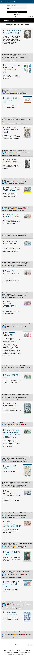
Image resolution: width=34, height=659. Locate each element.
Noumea (10, 118)
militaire (24, 54)
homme (15, 20)
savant (3, 90)
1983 (25, 150)
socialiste (4, 603)
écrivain (29, 178)
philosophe (4, 55)
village (14, 514)
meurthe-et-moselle (17, 234)
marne (4, 458)
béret (5, 457)
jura (19, 89)
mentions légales (21, 654)
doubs (13, 457)
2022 (24, 365)
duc (23, 571)
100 (32, 16)
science (12, 458)
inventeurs (29, 457)
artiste (5, 262)
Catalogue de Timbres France (9, 1)
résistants (9, 294)
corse (11, 54)
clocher (5, 512)
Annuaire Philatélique (12, 652)
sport (26, 482)
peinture (4, 572)
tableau (8, 572)
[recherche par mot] (17, 5)
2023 (20, 118)
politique (10, 55)
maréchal (20, 512)
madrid (14, 178)
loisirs (22, 482)
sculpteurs (14, 263)
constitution (6, 54)
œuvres (26, 323)
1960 (9, 396)
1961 (29, 207)
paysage (30, 512)
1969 (13, 572)
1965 (22, 422)
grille (10, 394)
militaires (27, 292)
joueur (18, 482)
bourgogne (9, 571)
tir (29, 482)
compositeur (6, 422)
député (5, 601)
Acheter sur (11, 57)
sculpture (19, 263)
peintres (4, 263)
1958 (11, 483)
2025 (15, 55)
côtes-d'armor (12, 292)
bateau (9, 262)
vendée (9, 514)
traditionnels (5, 483)
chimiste (11, 89)
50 (30, 16)
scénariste (25, 178)
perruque (19, 394)
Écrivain (19, 365)
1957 (23, 458)
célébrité (14, 571)
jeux (15, 482)
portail (23, 394)
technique (18, 458)
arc (4, 482)
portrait (27, 89)
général (15, 54)
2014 (9, 603)
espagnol (5, 178)
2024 (8, 90)
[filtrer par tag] (17, 8)
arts (4, 571)
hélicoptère (23, 457)
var (23, 263)
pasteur (23, 89)
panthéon (20, 601)
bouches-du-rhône (7, 207)
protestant (20, 150)
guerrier (17, 292)
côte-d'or (19, 571)
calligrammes (6, 323)
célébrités (6, 150)
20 (28, 16)
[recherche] (17, 12)
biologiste (6, 89)
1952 (18, 514)
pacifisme (14, 601)
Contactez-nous (23, 652)
